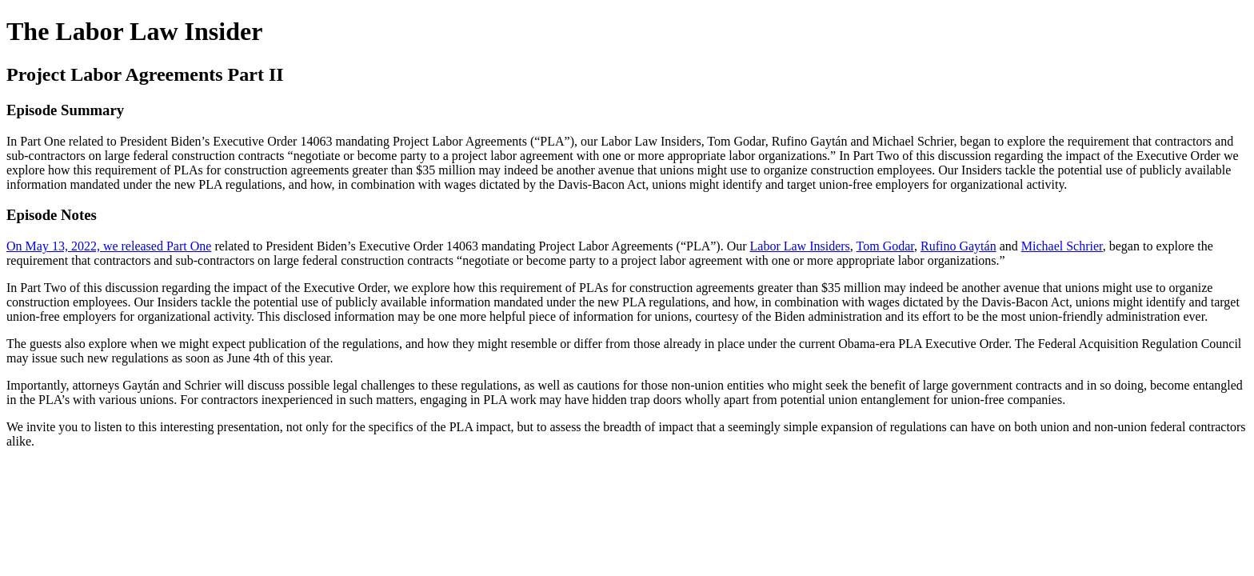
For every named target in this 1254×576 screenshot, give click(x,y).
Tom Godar (885, 246)
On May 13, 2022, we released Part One (108, 246)
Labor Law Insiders (800, 246)
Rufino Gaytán (958, 246)
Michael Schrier (1062, 246)
